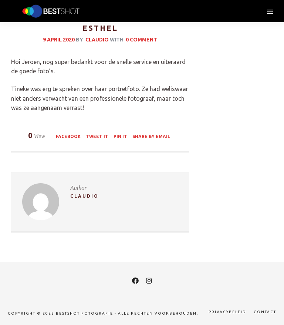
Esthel (100, 28)
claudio (97, 40)
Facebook (68, 136)
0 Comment (141, 40)
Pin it (120, 136)
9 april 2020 (59, 40)
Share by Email (151, 136)
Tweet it (97, 136)
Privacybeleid (227, 312)
